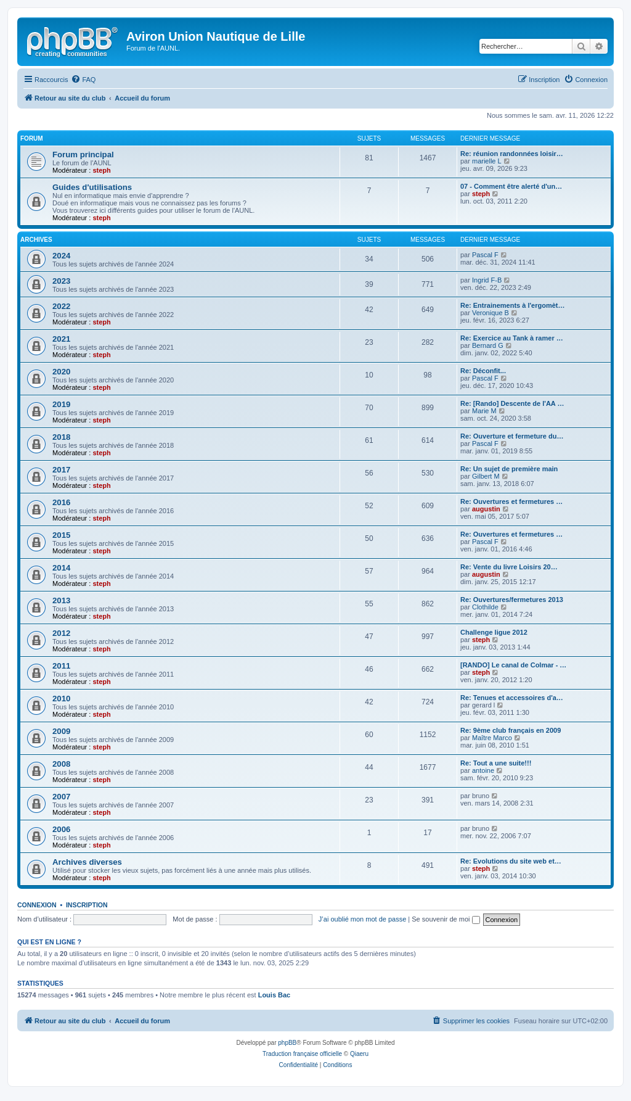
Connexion (37, 905)
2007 (61, 796)
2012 (61, 633)
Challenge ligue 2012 (493, 632)
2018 (61, 437)
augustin (486, 509)
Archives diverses (87, 862)
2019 (61, 404)
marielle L (487, 161)
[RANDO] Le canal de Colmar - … (513, 665)
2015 (61, 535)
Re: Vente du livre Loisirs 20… (509, 567)
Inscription (87, 905)
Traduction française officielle (302, 1053)
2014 (61, 567)
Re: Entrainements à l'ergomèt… (512, 305)
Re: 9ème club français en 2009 (510, 730)
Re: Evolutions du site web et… (510, 861)
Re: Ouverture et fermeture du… (511, 436)
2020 (61, 371)
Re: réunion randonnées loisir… (511, 153)
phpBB (287, 1042)
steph (101, 170)
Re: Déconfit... (483, 370)
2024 (61, 255)
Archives (36, 239)
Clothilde (485, 607)
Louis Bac (274, 995)
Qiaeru (359, 1053)
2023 (61, 281)
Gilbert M (486, 476)
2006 (61, 829)
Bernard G (487, 345)
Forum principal (83, 154)
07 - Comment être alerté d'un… (511, 186)
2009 (61, 731)
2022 (61, 306)
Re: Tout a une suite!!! (495, 763)
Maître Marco (492, 737)
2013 (61, 600)
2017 (61, 469)
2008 (61, 764)
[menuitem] (83, 79)
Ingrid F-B (487, 280)
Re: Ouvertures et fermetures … (511, 501)
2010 (61, 698)
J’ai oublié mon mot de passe (362, 919)
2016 (61, 502)
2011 (61, 665)
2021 (61, 339)
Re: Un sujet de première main (509, 468)
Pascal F (485, 254)
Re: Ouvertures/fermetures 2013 (511, 599)
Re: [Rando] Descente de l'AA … (512, 403)
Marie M (484, 410)
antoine (483, 770)
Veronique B (490, 312)
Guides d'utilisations (92, 187)
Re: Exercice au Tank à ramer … (511, 338)
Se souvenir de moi (445, 919)
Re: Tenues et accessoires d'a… (511, 697)
